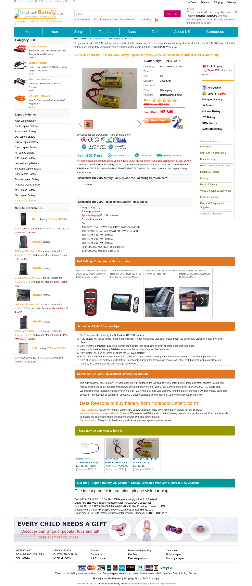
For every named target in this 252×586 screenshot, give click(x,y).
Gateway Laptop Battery (27, 184)
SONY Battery (209, 123)
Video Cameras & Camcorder (215, 190)
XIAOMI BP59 (22, 308)
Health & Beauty (208, 184)
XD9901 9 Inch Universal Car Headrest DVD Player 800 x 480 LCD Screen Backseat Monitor (125, 273)
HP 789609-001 (24, 550)
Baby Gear (205, 146)
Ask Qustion (214, 87)
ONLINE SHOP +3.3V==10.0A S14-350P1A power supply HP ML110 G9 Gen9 (116, 499)
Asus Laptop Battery (25, 131)
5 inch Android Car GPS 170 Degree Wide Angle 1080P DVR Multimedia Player (194, 273)
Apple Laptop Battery (26, 126)
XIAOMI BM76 (22, 281)
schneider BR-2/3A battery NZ (102, 164)
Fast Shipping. (214, 66)
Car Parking (145, 19)
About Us (106, 578)
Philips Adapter (173, 554)
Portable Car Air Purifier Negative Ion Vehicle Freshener (161, 272)
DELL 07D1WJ (24, 558)
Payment (95, 550)
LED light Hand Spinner (105, 19)
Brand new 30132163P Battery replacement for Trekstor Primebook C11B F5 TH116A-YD (122, 513)
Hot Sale (191, 2)
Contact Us (96, 554)
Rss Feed (133, 554)
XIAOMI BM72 (22, 335)
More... (32, 57)
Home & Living (208, 159)
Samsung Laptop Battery (28, 168)
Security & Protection (211, 213)
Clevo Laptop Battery (26, 147)
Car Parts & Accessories (213, 153)
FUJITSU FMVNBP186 (65, 554)
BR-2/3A (87, 184)
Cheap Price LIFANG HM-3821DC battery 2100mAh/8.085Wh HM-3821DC (114, 509)
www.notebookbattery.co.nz (112, 583)
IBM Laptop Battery (25, 158)
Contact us (215, 32)
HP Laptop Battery (24, 152)
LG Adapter (172, 550)
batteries (200, 15)
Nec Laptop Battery (25, 195)
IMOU (36, 219)
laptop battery (118, 573)
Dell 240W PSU (128, 19)
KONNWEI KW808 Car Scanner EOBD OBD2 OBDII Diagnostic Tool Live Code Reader (91, 273)
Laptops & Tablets (209, 171)
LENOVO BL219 (62, 550)
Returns (204, 2)
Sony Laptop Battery (25, 174)
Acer (54, 32)
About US (182, 32)
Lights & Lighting (209, 197)
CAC (35, 348)
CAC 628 (45, 357)
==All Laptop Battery (25, 200)
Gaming (204, 178)
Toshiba (105, 32)
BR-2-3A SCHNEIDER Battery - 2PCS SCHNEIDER (145, 462)
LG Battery (208, 105)
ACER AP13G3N (62, 558)
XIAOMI (37, 241)
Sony (78, 32)
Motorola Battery (211, 111)
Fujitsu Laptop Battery (26, 142)
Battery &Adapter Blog (140, 550)
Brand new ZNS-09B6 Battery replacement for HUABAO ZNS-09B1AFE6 (113, 502)
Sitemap (231, 2)
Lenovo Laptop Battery (27, 163)
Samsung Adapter (175, 558)
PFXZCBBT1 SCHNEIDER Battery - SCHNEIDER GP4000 (116, 462)
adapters (212, 15)
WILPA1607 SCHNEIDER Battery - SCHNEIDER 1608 (88, 462)
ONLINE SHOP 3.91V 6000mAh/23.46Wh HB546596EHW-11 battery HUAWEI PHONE (120, 506)
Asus (132, 32)
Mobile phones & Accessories (215, 165)
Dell (155, 32)
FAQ (145, 578)
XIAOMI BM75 (22, 255)
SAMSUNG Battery (212, 129)
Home (30, 32)
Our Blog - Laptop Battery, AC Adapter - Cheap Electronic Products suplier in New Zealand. (138, 482)
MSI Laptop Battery (25, 190)
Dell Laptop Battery (25, 136)
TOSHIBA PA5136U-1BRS (30, 554)
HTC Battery (208, 117)
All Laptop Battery (212, 99)
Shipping (218, 2)
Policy (138, 578)
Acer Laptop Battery (25, 120)
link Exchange (98, 558)
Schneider (86, 39)
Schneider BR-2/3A (117, 39)
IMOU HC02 (48, 228)
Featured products (137, 558)
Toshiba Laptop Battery (27, 179)
